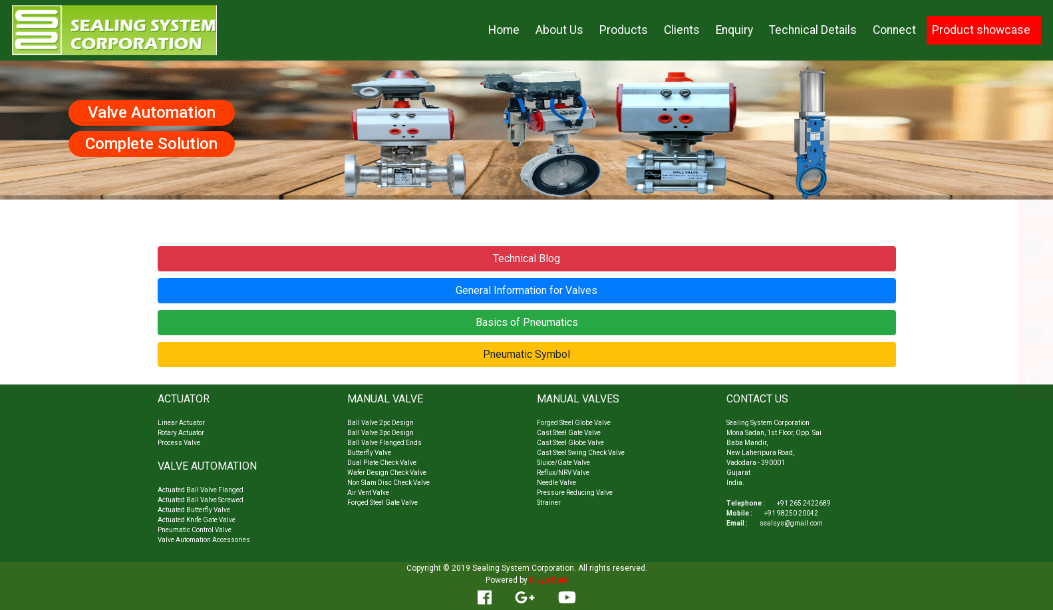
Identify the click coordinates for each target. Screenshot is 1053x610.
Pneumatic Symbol (526, 354)
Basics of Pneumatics (527, 322)
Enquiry (734, 30)
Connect (894, 30)
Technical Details (813, 30)
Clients (682, 30)
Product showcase (981, 30)
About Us (559, 30)
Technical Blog (526, 258)
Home (504, 30)
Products (623, 30)
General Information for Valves (526, 290)
